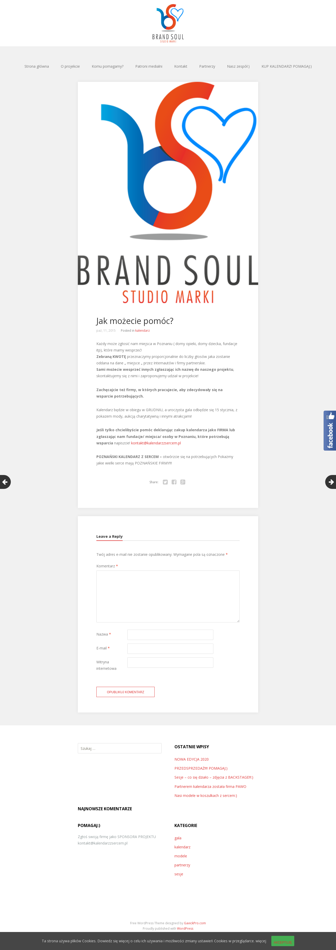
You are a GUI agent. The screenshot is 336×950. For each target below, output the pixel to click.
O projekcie (70, 66)
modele (180, 856)
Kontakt (180, 66)
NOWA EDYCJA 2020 (191, 759)
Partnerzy (207, 66)
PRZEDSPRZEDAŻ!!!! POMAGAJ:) (201, 768)
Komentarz (107, 566)
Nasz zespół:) (238, 66)
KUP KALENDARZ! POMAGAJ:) (287, 66)
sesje (178, 874)
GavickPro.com (195, 923)
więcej (261, 940)
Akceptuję (283, 942)
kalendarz (142, 330)
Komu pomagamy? (107, 66)
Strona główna (36, 66)
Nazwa (103, 634)
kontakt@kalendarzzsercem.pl (155, 443)
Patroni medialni (148, 66)
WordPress (185, 928)
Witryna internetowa (106, 665)
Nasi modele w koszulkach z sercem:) (205, 795)
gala (177, 837)
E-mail (103, 648)
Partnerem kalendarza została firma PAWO (210, 786)
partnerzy (182, 865)
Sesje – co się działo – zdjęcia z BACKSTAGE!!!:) (213, 777)
